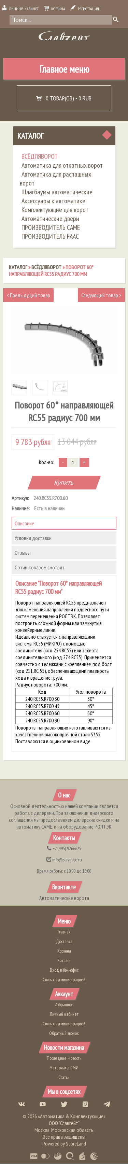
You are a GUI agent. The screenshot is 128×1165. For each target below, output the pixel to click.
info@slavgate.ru (64, 861)
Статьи (64, 1079)
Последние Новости (64, 1059)
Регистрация (84, 8)
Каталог (30, 136)
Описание (24, 524)
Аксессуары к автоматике (53, 201)
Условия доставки (33, 539)
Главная (64, 933)
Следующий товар (101, 296)
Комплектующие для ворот (55, 210)
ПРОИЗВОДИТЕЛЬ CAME (51, 228)
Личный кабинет (20, 8)
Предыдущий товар (28, 296)
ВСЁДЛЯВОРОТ (40, 157)
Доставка (64, 942)
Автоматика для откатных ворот (62, 166)
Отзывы (23, 553)
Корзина (54, 8)
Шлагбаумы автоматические (57, 193)
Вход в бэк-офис (64, 971)
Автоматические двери (50, 219)
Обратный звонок (64, 1034)
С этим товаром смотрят (40, 568)
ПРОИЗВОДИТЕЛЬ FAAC (50, 237)
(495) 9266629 (64, 850)
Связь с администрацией (64, 980)
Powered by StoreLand (64, 1144)
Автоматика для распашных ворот (55, 180)
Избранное (64, 1005)
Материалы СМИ (64, 1069)
